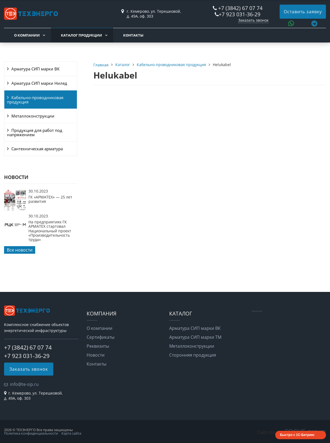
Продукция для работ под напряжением (34, 132)
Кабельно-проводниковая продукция (35, 100)
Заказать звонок (253, 20)
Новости (95, 355)
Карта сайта (71, 433)
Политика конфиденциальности (31, 433)
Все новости (19, 250)
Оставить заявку (303, 12)
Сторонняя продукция (192, 355)
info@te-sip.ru (24, 384)
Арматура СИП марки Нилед (39, 83)
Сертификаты (101, 337)
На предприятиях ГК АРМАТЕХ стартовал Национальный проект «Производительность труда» (49, 230)
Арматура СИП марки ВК (35, 68)
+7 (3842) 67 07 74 (240, 8)
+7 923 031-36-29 (239, 14)
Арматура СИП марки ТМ (195, 337)
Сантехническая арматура (37, 148)
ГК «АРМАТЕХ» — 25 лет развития (50, 199)
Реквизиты (98, 346)
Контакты (133, 35)
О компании (27, 35)
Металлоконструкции (32, 116)
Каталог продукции (81, 35)
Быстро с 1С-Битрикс (297, 435)
